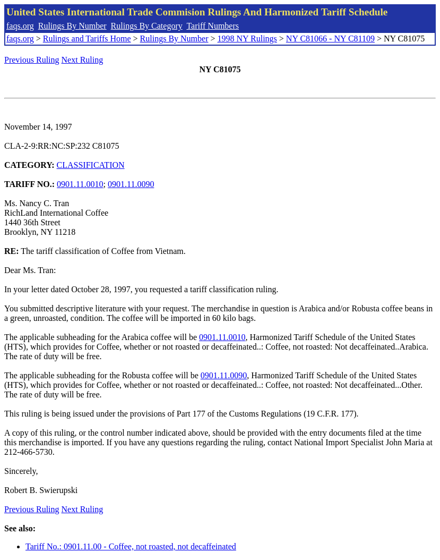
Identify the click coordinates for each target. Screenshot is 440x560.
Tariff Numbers (212, 25)
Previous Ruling (31, 59)
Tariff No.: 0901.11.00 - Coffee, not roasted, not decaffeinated (130, 546)
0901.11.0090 (131, 184)
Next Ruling (82, 59)
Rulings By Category (147, 25)
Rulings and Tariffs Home (87, 38)
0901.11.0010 (80, 184)
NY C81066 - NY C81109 (330, 38)
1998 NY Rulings (247, 38)
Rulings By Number (72, 25)
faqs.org (20, 25)
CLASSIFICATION (91, 164)
